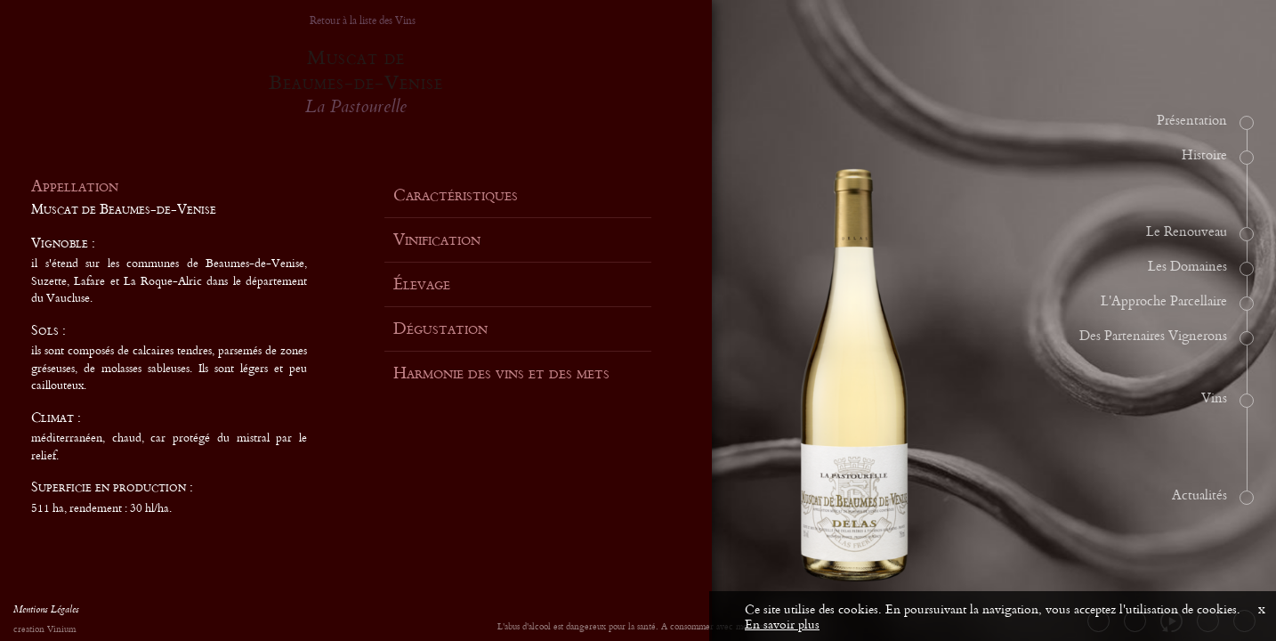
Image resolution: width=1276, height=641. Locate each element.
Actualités (1199, 496)
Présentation (1192, 121)
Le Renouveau (1186, 232)
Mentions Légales (46, 611)
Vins (1214, 399)
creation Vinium (44, 630)
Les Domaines (1187, 267)
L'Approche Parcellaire (1164, 302)
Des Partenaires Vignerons (1153, 336)
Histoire (1204, 156)
